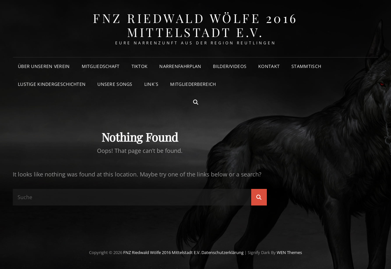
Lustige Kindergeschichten (52, 84)
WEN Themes (289, 252)
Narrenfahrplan (180, 66)
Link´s (151, 84)
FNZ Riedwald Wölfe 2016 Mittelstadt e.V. (195, 25)
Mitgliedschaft (101, 66)
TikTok (140, 66)
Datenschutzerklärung (222, 252)
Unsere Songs (114, 84)
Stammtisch (306, 66)
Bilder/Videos (229, 66)
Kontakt (269, 66)
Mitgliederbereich (193, 84)
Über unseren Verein (44, 66)
